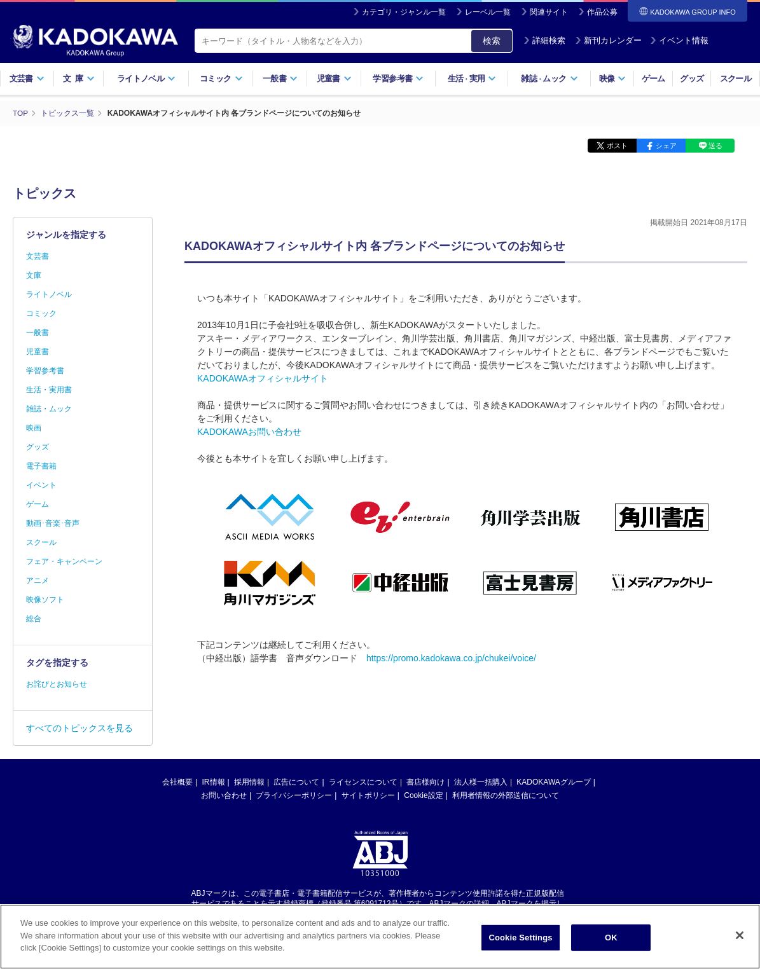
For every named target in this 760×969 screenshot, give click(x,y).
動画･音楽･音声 (52, 522)
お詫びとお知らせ (56, 683)
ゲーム (653, 78)
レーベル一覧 (488, 12)
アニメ (37, 579)
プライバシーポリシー (294, 794)
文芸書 (27, 78)
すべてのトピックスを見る (79, 727)
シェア (666, 145)
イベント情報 (679, 40)
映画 (33, 427)
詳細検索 (544, 40)
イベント (41, 484)
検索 (492, 41)
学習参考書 (398, 78)
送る (715, 145)
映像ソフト (45, 598)
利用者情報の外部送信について (505, 794)
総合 (33, 618)
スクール (735, 78)
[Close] (740, 935)
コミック (221, 78)
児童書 (334, 78)
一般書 (280, 78)
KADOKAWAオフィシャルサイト (262, 378)
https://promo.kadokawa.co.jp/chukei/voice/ (451, 657)
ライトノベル (146, 78)
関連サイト (549, 12)
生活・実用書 (49, 389)
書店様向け (425, 781)
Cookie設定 (423, 794)
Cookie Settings (520, 937)
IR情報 (213, 781)
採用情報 (249, 781)
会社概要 (177, 781)
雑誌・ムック (49, 408)
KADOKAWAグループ (553, 781)
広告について (296, 781)
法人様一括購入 (481, 781)
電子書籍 (41, 465)
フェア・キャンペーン (64, 560)
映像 (612, 78)
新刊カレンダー (608, 40)
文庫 (33, 274)
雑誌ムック (549, 78)
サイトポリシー (368, 794)
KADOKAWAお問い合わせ (249, 431)
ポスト (617, 145)
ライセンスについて (363, 781)
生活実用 (472, 78)
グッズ (691, 78)
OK (611, 937)
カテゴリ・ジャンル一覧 (404, 12)
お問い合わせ (224, 794)
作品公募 (602, 12)
